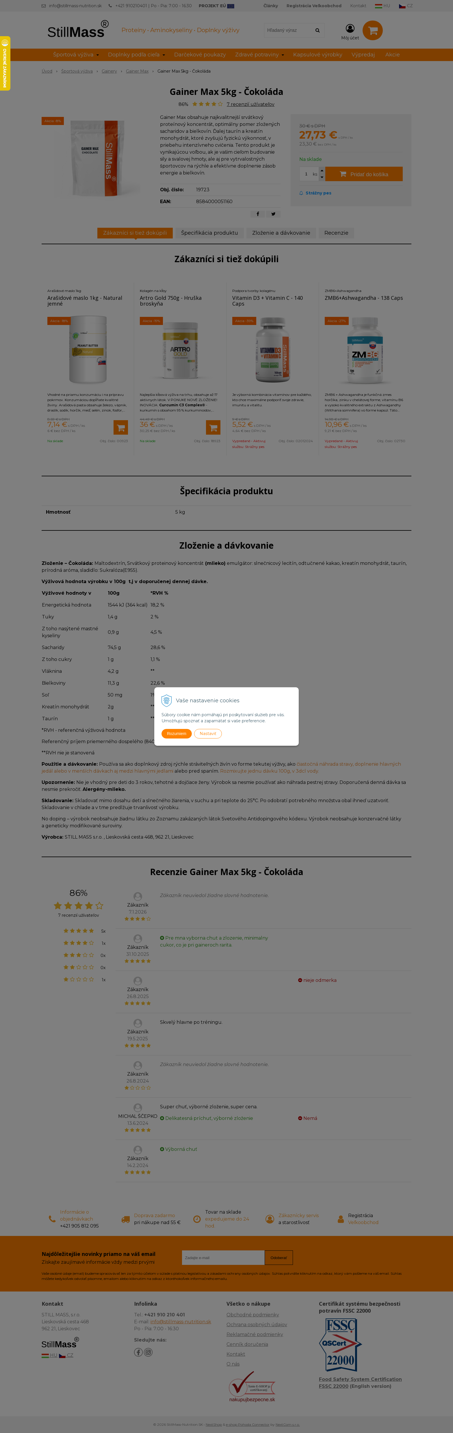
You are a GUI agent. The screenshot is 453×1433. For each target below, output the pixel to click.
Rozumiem (176, 733)
